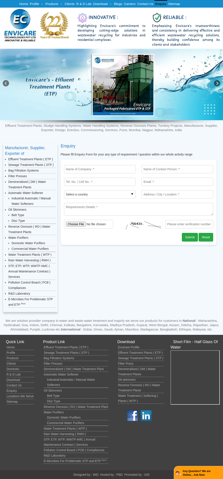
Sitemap (174, 4)
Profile (34, 4)
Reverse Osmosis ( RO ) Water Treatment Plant (76, 407)
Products (52, 4)
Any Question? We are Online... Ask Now (197, 473)
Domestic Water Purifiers (28, 243)
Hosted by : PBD (111, 474)
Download (100, 4)
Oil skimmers (127, 379)
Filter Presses (17, 176)
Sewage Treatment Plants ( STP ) (31, 165)
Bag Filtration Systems (23, 170)
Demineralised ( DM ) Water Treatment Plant (74, 369)
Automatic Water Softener (25, 193)
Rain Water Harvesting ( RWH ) (29, 260)
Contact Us (145, 4)
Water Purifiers (18, 237)
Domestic (13, 369)
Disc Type (18, 220)
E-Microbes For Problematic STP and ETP (75, 461)
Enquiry (160, 4)
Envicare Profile (128, 347)
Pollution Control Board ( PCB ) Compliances (74, 450)
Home (23, 4)
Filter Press (125, 363)
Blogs (118, 4)
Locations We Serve (20, 396)
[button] (217, 83)
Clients (70, 4)
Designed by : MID (85, 474)
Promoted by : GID (137, 474)
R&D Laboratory (19, 293)
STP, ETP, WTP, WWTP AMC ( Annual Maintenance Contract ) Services (29, 271)
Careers (129, 4)
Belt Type (18, 215)
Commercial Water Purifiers (30, 248)
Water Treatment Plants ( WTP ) (29, 254)
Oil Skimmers (17, 209)
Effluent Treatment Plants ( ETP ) (30, 159)
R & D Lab (83, 4)
